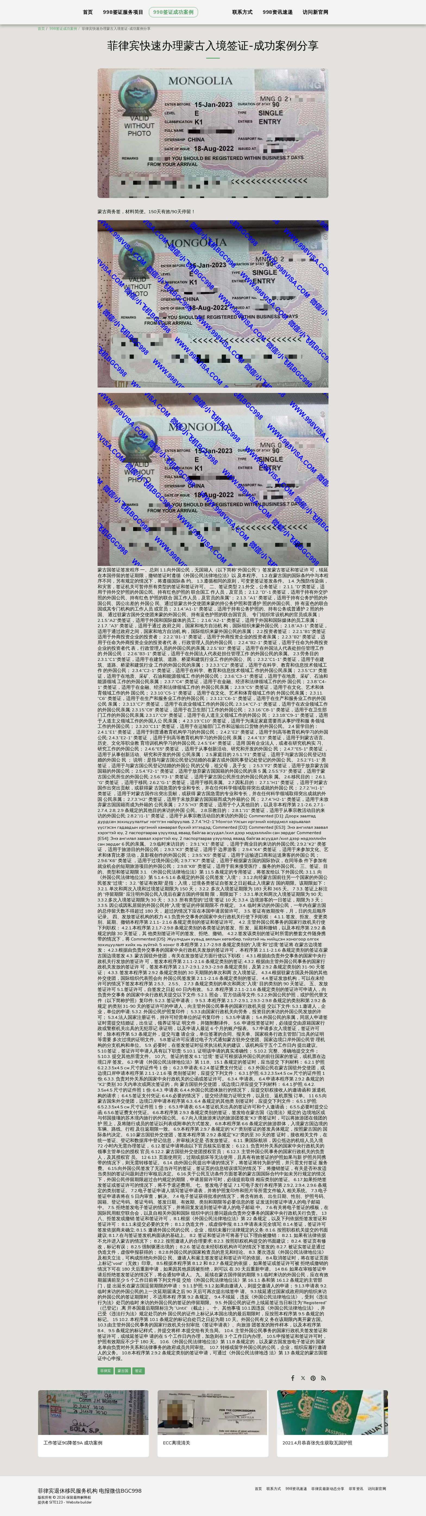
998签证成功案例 (63, 28)
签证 (138, 1370)
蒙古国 (123, 1370)
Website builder (79, 1502)
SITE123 (56, 1502)
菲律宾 (105, 1370)
